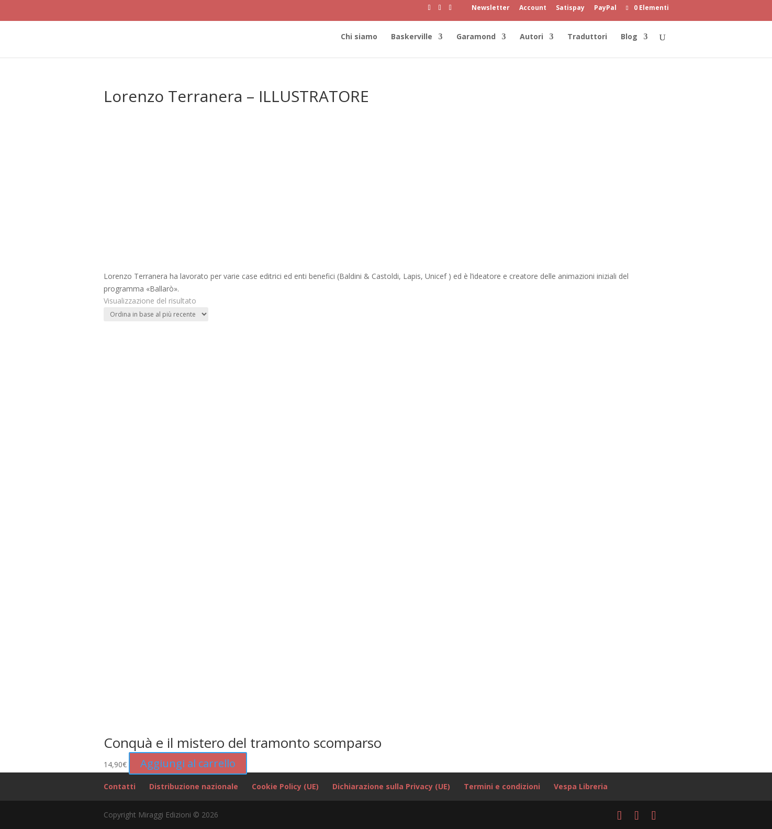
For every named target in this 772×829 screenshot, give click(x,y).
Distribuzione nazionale (193, 786)
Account (532, 8)
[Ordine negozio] (156, 314)
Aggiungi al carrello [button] (188, 763)
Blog (629, 37)
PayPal (605, 8)
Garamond (476, 37)
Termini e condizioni (502, 786)
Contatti (120, 786)
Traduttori (587, 37)
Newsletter (491, 8)
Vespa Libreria (581, 786)
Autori (531, 37)
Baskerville (411, 37)
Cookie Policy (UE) (285, 786)
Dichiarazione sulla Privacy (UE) (391, 786)
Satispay (570, 8)
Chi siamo (359, 37)
